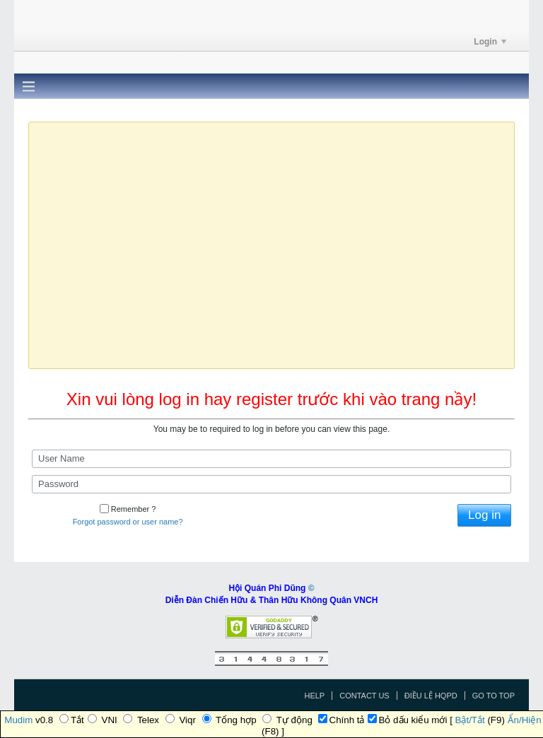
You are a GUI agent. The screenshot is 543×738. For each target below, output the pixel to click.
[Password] (271, 484)
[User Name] (271, 459)
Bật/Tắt (470, 720)
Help (314, 695)
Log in (484, 515)
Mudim (18, 720)
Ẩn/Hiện (525, 720)
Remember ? (128, 509)
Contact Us (364, 695)
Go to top (493, 695)
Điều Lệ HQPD (430, 695)
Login (490, 42)
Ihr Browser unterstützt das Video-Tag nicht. (271, 244)
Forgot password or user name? (128, 521)
